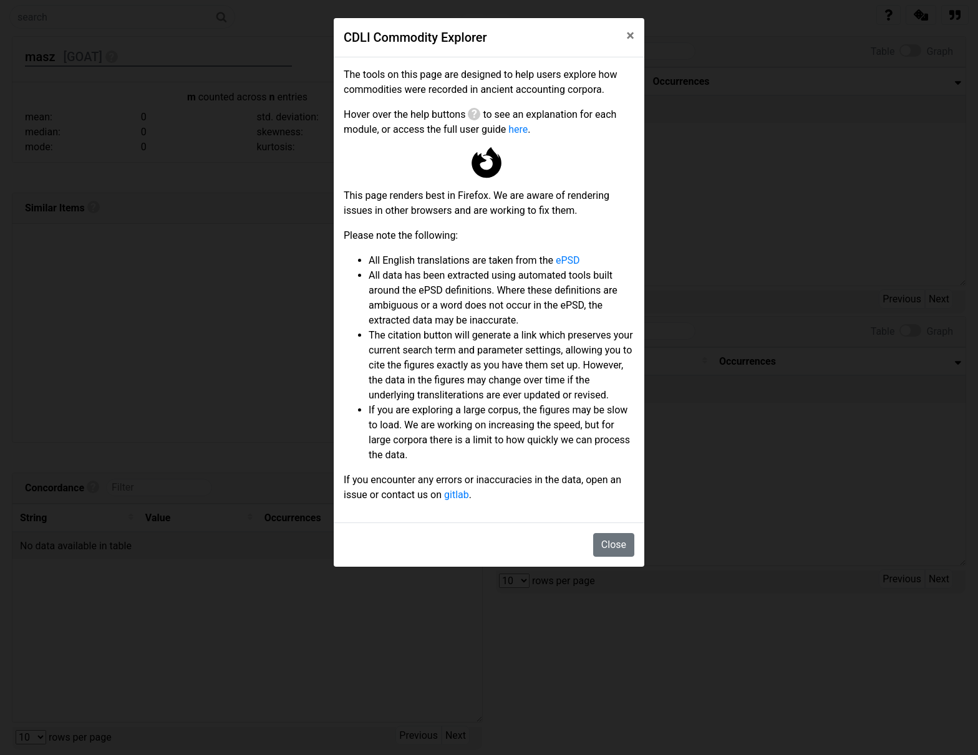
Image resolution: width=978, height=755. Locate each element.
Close (613, 545)
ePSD (568, 260)
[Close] (630, 35)
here (518, 129)
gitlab (456, 495)
